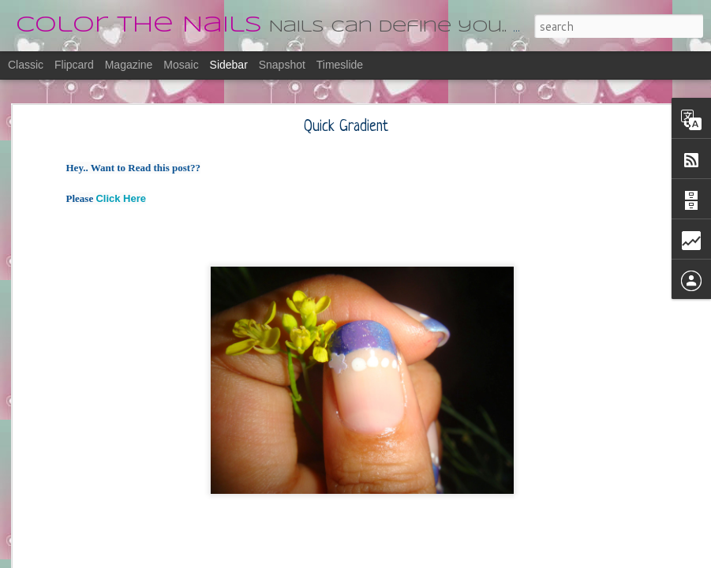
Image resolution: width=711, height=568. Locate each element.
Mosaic (180, 64)
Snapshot (282, 64)
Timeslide (339, 64)
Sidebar (229, 64)
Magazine (129, 64)
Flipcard (74, 64)
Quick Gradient (346, 126)
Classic (25, 64)
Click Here (120, 197)
